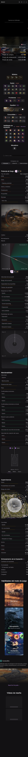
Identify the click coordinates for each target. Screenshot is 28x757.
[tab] (9, 471)
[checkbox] (10, 448)
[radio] (5, 163)
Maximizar (23, 126)
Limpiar (17, 83)
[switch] (23, 109)
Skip (14, 222)
